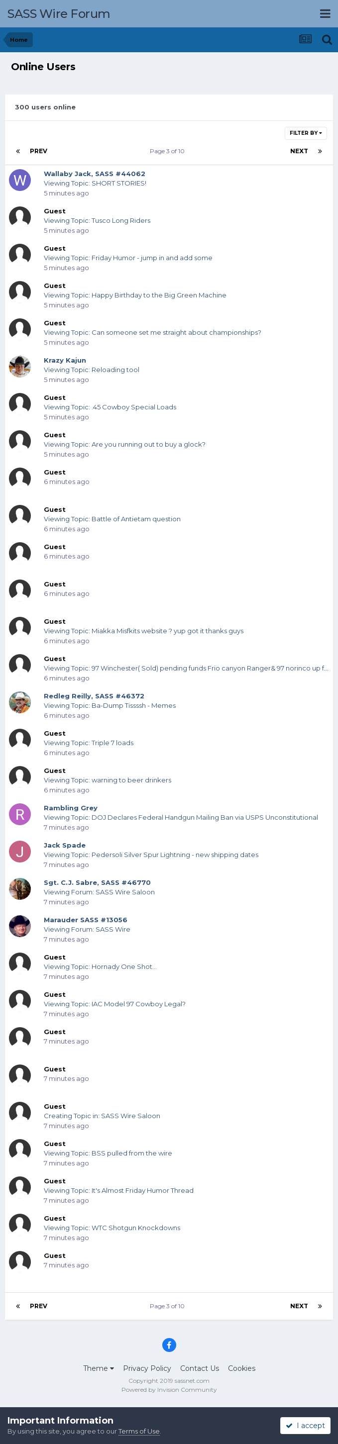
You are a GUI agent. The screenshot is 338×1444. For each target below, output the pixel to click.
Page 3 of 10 (169, 151)
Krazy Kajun (65, 360)
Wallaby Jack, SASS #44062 (94, 174)
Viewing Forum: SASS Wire (87, 929)
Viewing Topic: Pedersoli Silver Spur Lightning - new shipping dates (151, 855)
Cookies (241, 1368)
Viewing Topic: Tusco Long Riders (97, 220)
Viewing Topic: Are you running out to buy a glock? (125, 444)
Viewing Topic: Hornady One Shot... (100, 966)
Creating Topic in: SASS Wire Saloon (102, 1116)
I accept (305, 1425)
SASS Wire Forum (59, 13)
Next (299, 151)
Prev (38, 151)
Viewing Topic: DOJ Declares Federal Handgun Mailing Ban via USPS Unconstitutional (181, 817)
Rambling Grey (71, 808)
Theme (98, 1368)
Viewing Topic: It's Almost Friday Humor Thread (119, 1190)
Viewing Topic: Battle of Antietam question (112, 519)
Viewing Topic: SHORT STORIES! (95, 183)
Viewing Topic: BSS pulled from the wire (108, 1153)
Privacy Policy (147, 1368)
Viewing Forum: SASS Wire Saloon (99, 892)
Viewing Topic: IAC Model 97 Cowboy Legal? (115, 1004)
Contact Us (199, 1368)
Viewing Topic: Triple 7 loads (88, 743)
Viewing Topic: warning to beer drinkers (107, 780)
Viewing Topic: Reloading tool (91, 370)
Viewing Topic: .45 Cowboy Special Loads (110, 407)
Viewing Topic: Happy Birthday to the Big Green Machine (135, 295)
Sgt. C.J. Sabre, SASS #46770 (97, 882)
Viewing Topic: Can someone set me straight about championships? (152, 332)
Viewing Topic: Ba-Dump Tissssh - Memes (110, 705)
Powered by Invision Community (169, 1389)
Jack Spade (65, 845)
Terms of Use (139, 1431)
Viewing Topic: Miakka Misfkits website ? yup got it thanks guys (143, 631)
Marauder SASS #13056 (85, 920)
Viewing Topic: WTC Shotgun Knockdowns (112, 1228)
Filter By (306, 133)
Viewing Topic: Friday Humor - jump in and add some (128, 258)
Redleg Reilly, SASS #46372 (94, 696)
